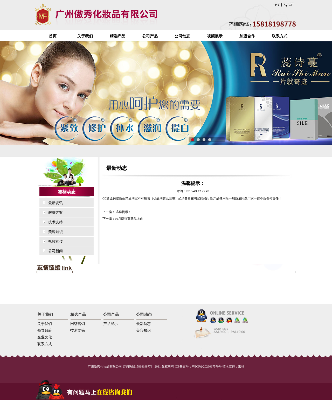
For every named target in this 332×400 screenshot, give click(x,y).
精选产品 (117, 36)
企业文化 (44, 337)
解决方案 (55, 213)
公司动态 (182, 36)
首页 (53, 36)
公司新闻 (55, 251)
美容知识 (55, 232)
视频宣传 (55, 241)
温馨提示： (123, 212)
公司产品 (150, 36)
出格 (241, 366)
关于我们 (85, 36)
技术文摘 (77, 330)
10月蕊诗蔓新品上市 (129, 219)
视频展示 (215, 36)
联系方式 (279, 36)
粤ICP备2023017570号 (207, 366)
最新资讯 (55, 203)
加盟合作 (247, 36)
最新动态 (143, 324)
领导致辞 (44, 330)
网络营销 (77, 324)
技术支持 (55, 222)
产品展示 (110, 324)
